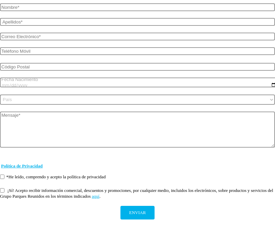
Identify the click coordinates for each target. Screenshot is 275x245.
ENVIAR (137, 212)
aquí (95, 196)
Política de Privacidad (22, 165)
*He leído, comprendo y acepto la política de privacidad (53, 176)
